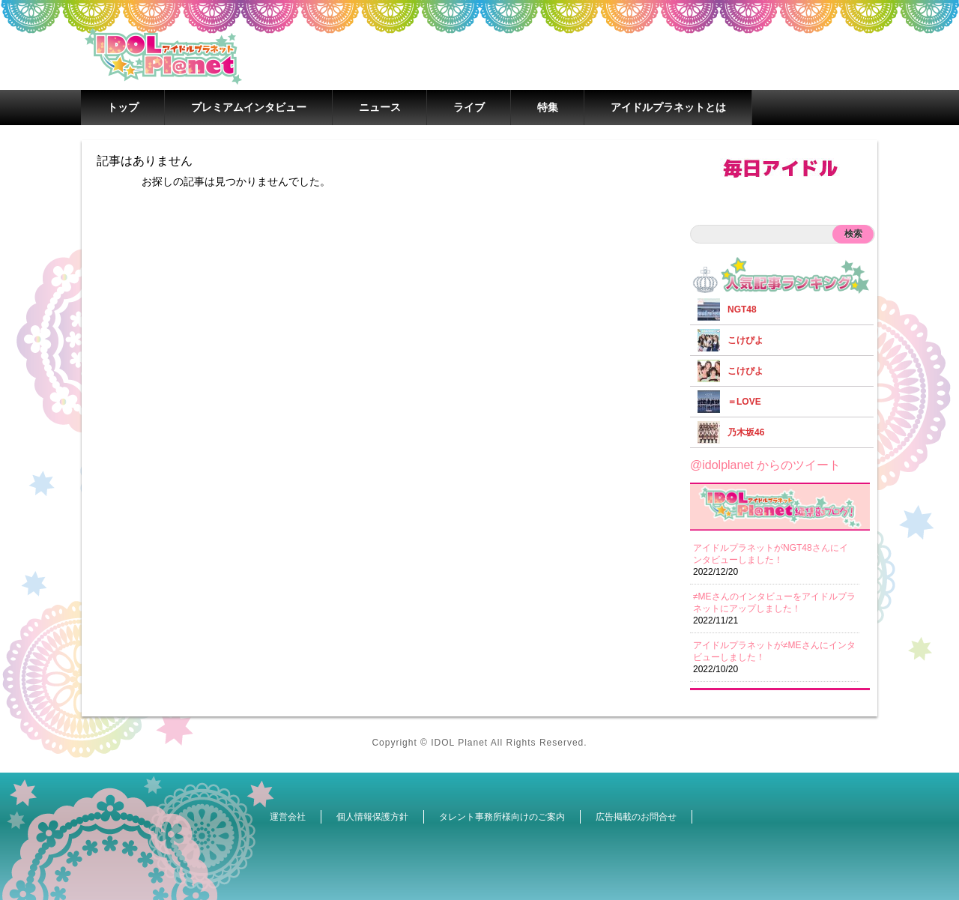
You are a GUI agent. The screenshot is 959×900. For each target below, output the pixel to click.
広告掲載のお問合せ (636, 817)
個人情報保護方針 (372, 817)
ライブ (469, 107)
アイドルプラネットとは (668, 107)
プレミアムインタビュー (248, 107)
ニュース (380, 107)
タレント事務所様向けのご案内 (502, 817)
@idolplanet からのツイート (765, 465)
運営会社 (288, 817)
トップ (123, 107)
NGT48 (742, 309)
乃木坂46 (745, 432)
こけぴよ (745, 340)
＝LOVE (744, 401)
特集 (547, 107)
